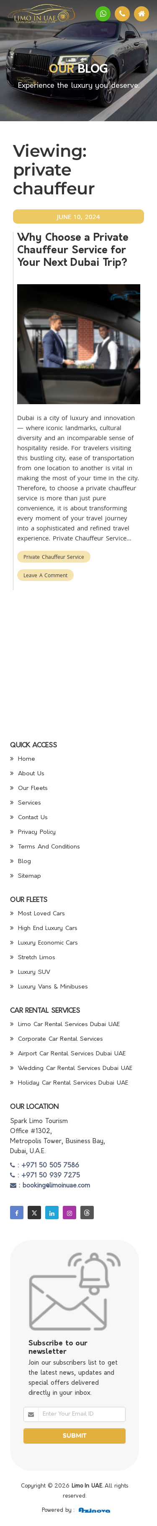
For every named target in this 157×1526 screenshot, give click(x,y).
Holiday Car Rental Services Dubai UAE (69, 1083)
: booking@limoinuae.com (50, 1186)
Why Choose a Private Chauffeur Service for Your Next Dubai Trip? (73, 250)
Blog (20, 862)
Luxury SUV (30, 972)
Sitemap (25, 876)
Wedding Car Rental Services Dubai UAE (71, 1068)
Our (61, 70)
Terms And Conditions (45, 847)
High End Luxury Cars (43, 928)
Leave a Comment (45, 575)
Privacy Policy (33, 832)
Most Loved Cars (37, 914)
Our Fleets (29, 788)
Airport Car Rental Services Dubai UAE (68, 1054)
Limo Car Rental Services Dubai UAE (65, 1025)
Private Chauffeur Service (53, 556)
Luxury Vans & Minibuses (49, 987)
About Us (27, 774)
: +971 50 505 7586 (45, 1166)
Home (23, 759)
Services (25, 803)
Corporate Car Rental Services (56, 1039)
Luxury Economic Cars (44, 943)
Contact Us (29, 818)
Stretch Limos (32, 958)
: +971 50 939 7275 (45, 1176)
